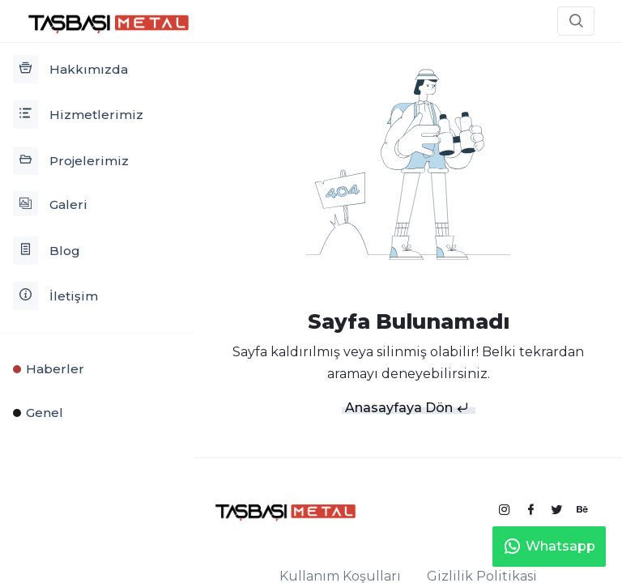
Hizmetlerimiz (78, 114)
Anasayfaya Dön (407, 407)
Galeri (50, 203)
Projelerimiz (71, 161)
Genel (38, 412)
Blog (46, 250)
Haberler (48, 369)
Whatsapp (549, 547)
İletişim (55, 296)
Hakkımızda (70, 69)
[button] (575, 21)
